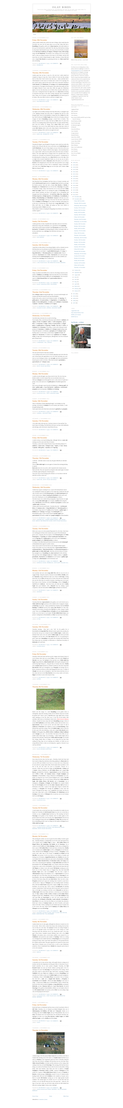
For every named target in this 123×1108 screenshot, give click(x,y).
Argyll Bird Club (75, 310)
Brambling (40, 65)
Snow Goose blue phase (44, 1089)
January (76, 290)
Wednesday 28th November (41, 109)
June (75, 279)
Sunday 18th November (40, 401)
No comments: (55, 63)
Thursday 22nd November (40, 292)
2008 (74, 300)
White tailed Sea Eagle (43, 366)
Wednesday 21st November (41, 316)
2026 (74, 162)
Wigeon (49, 342)
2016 (74, 185)
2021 (74, 174)
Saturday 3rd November (40, 960)
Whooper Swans (56, 307)
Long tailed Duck (42, 262)
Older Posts (66, 1096)
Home (34, 34)
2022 (74, 171)
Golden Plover (41, 307)
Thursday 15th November (40, 458)
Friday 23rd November (39, 270)
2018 (74, 181)
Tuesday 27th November (40, 142)
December (76, 196)
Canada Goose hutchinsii (44, 827)
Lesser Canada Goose (51, 519)
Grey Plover (55, 912)
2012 (74, 194)
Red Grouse (63, 912)
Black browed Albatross (44, 749)
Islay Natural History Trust (77, 312)
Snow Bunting (40, 913)
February (76, 288)
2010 (74, 296)
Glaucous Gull (41, 393)
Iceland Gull (41, 519)
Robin (34, 913)
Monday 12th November (40, 570)
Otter (51, 134)
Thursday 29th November (40, 73)
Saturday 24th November (40, 245)
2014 (74, 190)
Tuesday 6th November (39, 808)
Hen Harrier (40, 237)
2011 (74, 293)
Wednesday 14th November (41, 487)
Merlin (38, 520)
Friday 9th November (39, 654)
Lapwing (48, 307)
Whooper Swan (54, 393)
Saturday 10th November (40, 627)
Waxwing (63, 262)
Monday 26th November (40, 179)
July (75, 277)
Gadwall (39, 413)
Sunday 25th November (40, 221)
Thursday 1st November (40, 1030)
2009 (74, 298)
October (76, 270)
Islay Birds (61, 7)
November (76, 199)
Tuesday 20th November (40, 350)
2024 (74, 167)
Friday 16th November (39, 438)
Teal (45, 342)
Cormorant (40, 342)
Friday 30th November (39, 40)
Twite (48, 393)
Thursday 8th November (40, 687)
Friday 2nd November (39, 1005)
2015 (74, 187)
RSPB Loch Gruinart (76, 314)
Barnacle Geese (41, 562)
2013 (74, 192)
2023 (74, 169)
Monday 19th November (40, 374)
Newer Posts (35, 1096)
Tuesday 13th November (40, 529)
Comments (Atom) (43, 1099)
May (75, 281)
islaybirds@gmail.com (76, 70)
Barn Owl (39, 134)
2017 (74, 183)
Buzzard (39, 912)
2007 (74, 303)
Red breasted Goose (43, 101)
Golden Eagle (41, 646)
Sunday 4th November (39, 922)
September (77, 272)
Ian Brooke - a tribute (77, 322)
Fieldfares (53, 284)
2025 (74, 164)
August (76, 274)
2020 (74, 176)
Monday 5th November (39, 836)
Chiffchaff (57, 562)
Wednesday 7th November (40, 757)
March (76, 286)
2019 (74, 178)
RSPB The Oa (74, 316)
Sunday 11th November (40, 599)
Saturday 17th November (40, 421)
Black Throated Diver (43, 284)
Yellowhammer (49, 913)
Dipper (39, 679)
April (75, 284)
